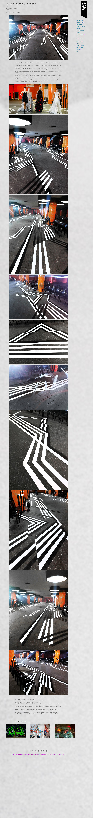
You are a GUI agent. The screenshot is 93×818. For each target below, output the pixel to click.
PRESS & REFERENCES (80, 45)
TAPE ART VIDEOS (80, 47)
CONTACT (78, 43)
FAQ (77, 51)
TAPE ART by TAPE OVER (81, 20)
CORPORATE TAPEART (80, 22)
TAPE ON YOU (79, 28)
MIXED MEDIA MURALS (81, 26)
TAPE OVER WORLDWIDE (81, 34)
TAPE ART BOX (79, 39)
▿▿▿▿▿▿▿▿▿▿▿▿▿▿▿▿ (80, 30)
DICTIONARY (79, 49)
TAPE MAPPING (79, 24)
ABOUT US (78, 32)
